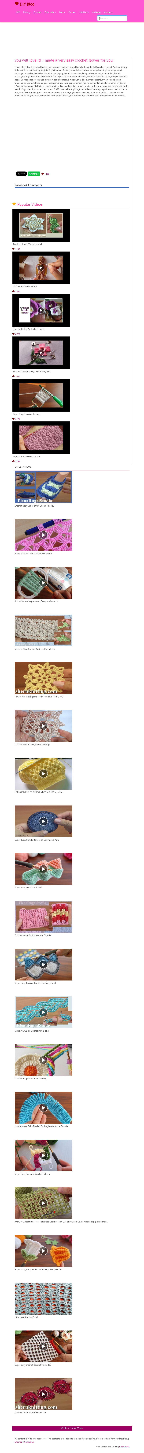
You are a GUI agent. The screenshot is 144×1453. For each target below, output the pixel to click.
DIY (18, 12)
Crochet (37, 12)
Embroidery (50, 12)
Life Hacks (84, 12)
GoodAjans (124, 1446)
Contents (108, 12)
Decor (62, 12)
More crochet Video (72, 1428)
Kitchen (72, 12)
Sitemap (18, 1441)
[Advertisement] (72, 34)
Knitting (26, 12)
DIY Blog (24, 4)
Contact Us (29, 1441)
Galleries (96, 12)
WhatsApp (34, 173)
